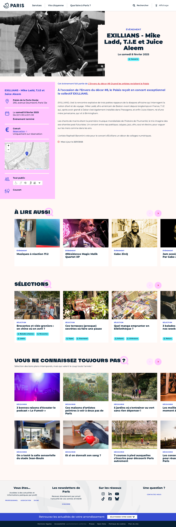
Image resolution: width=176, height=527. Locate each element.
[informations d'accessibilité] (28, 183)
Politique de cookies (117, 524)
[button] (26, 154)
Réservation (19, 131)
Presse (91, 524)
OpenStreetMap (39, 168)
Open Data (101, 524)
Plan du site (133, 524)
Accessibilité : (70, 524)
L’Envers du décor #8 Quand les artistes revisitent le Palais (118, 83)
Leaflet (27, 168)
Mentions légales (45, 524)
